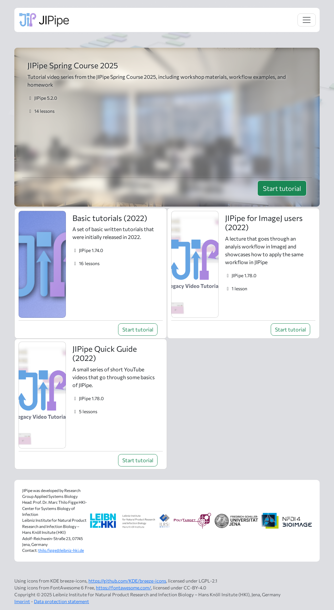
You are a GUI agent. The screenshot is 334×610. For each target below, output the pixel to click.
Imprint (22, 601)
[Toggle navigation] (306, 19)
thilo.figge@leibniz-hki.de (61, 550)
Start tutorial (282, 188)
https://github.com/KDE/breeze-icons (127, 581)
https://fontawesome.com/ (123, 587)
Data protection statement (61, 601)
